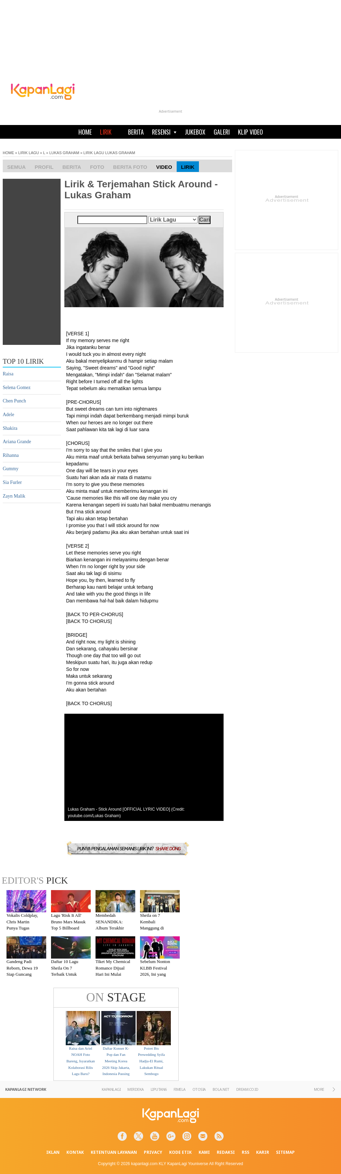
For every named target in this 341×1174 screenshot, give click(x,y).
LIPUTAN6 (159, 1089)
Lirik (187, 167)
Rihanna (11, 455)
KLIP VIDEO (250, 131)
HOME (85, 131)
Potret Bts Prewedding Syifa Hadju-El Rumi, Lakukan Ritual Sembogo (151, 1061)
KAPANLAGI (111, 1089)
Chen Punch (14, 400)
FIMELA (180, 1089)
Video (164, 167)
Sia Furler (12, 482)
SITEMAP (285, 1152)
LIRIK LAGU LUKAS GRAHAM (109, 153)
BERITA (136, 131)
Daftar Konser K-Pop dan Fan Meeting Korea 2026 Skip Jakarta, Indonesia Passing (116, 1061)
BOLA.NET (221, 1089)
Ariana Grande (17, 441)
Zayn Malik (14, 496)
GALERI (222, 131)
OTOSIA (199, 1089)
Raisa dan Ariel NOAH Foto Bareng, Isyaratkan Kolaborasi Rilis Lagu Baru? (80, 1061)
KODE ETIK (180, 1152)
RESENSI (164, 131)
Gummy (10, 468)
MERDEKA (135, 1089)
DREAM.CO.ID (247, 1089)
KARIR (262, 1152)
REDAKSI (226, 1152)
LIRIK (106, 131)
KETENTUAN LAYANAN (114, 1152)
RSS (245, 1152)
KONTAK (75, 1152)
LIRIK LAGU (28, 153)
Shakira (10, 428)
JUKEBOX (195, 131)
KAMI (204, 1152)
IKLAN (53, 1152)
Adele (8, 414)
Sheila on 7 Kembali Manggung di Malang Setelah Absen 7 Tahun (154, 928)
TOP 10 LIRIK (23, 361)
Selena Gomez (16, 387)
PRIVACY (153, 1152)
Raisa (8, 373)
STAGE (116, 997)
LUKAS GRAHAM (64, 153)
